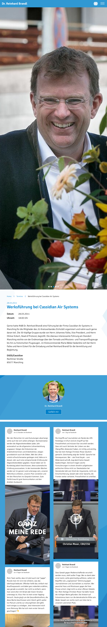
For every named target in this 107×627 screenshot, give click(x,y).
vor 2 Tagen (66, 567)
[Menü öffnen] (102, 3)
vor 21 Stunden (19, 432)
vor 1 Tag (65, 432)
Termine (19, 296)
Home (9, 296)
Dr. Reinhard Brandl (53, 406)
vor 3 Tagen (17, 572)
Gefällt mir (53, 411)
